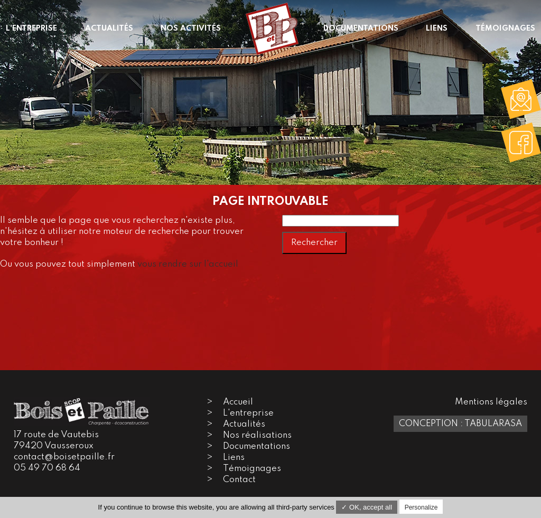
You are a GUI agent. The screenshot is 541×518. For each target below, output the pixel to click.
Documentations (256, 446)
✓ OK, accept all (366, 507)
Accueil (238, 402)
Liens (234, 457)
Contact (239, 479)
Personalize (421, 507)
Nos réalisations (257, 435)
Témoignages (252, 468)
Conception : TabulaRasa (460, 423)
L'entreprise (248, 413)
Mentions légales (491, 402)
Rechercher (314, 242)
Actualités (244, 424)
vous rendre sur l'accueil (187, 264)
